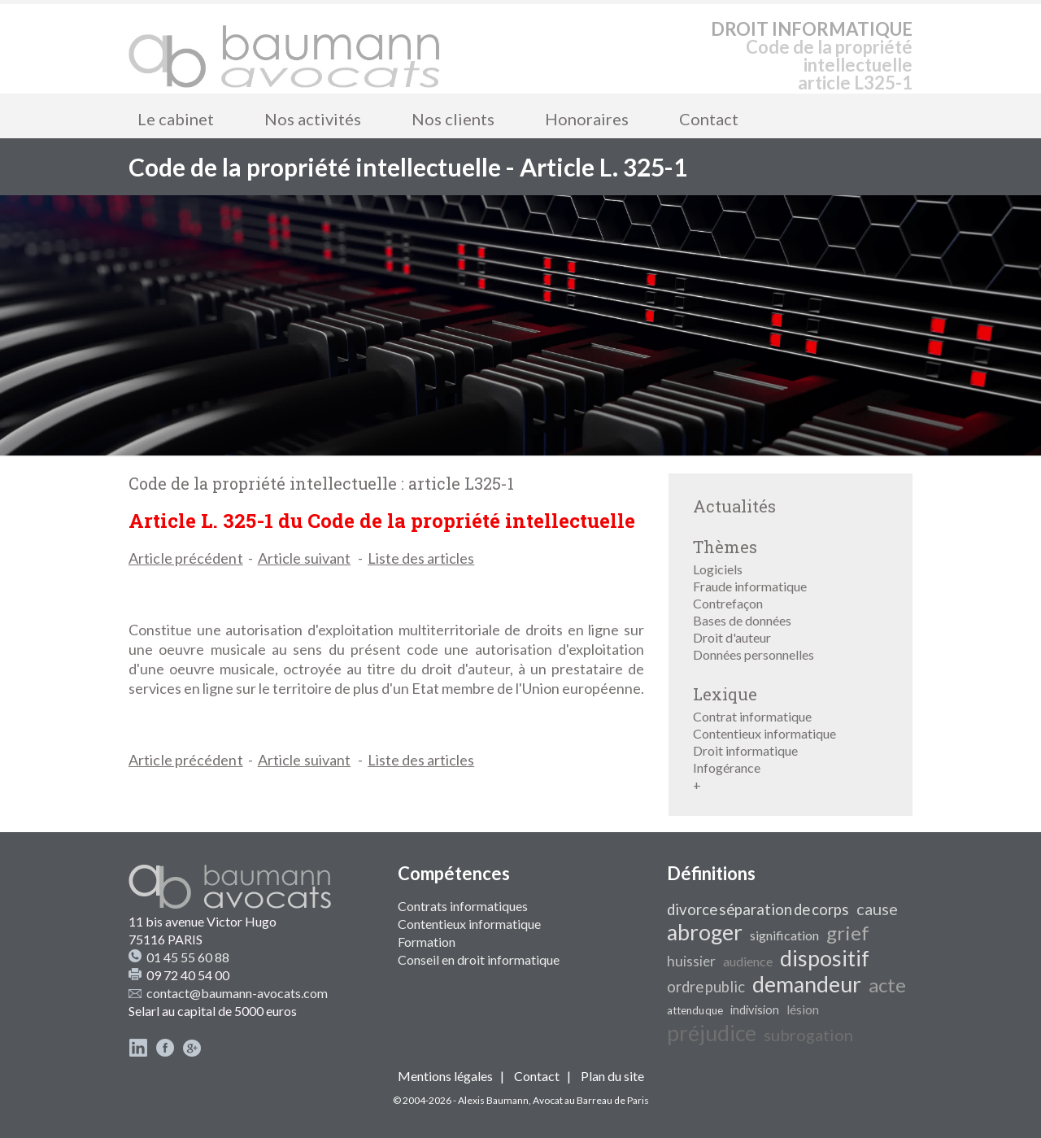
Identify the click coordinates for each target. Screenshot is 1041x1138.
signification (784, 935)
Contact (708, 119)
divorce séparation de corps (758, 909)
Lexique (725, 693)
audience (748, 961)
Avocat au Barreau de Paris (591, 1100)
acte (887, 984)
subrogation (808, 1034)
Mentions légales (445, 1075)
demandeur (806, 984)
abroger (705, 932)
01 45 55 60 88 (187, 957)
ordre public (706, 987)
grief (847, 932)
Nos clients (453, 119)
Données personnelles (753, 654)
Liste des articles (421, 558)
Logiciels (718, 569)
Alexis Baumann (493, 1100)
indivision (754, 1010)
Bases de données (742, 620)
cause (877, 908)
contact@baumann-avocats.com (237, 993)
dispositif (824, 958)
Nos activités (312, 119)
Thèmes (725, 546)
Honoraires (587, 119)
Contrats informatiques (463, 905)
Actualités (734, 506)
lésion (802, 1009)
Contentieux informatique (764, 733)
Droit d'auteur (732, 637)
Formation (426, 941)
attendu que (695, 1010)
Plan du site (612, 1075)
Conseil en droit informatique (479, 959)
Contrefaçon (728, 603)
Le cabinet (175, 119)
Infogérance (726, 767)
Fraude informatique (750, 586)
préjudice (711, 1033)
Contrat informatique (752, 716)
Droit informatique (745, 750)
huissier (691, 961)
